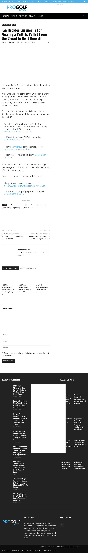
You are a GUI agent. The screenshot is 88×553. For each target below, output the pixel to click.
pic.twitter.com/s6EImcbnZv (17, 149)
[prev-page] (3, 298)
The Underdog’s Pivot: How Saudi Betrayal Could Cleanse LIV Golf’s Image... (20, 483)
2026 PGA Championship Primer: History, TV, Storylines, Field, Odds (8, 289)
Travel (32, 16)
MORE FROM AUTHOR (28, 268)
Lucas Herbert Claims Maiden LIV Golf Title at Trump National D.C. (19, 435)
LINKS (40, 16)
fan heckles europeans (16, 205)
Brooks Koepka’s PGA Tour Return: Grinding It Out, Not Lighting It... (20, 404)
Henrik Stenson (31, 205)
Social (6, 16)
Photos (23, 16)
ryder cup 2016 (27, 208)
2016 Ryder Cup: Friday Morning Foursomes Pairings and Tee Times (12, 236)
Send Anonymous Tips (70, 1)
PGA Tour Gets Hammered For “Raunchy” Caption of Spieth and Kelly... (66, 444)
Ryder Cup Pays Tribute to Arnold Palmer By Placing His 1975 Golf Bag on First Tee (39, 236)
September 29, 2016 (14, 139)
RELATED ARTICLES (10, 268)
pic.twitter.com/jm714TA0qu (31, 186)
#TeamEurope (11, 186)
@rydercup (17, 147)
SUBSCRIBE (57, 1)
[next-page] (6, 298)
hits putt (41, 205)
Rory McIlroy (16, 208)
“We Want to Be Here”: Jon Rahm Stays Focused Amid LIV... (20, 497)
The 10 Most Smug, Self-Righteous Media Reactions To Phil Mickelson (80, 399)
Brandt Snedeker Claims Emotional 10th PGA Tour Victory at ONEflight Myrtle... (20, 450)
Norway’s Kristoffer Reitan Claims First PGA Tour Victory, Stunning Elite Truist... (20, 419)
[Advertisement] (71, 63)
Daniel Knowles (14, 42)
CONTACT (47, 1)
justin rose (6, 208)
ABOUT (39, 1)
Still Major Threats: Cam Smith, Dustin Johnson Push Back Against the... (19, 467)
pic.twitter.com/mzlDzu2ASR (18, 131)
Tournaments (6, 25)
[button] (83, 16)
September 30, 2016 (14, 194)
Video (14, 16)
